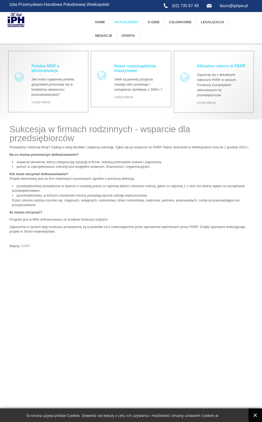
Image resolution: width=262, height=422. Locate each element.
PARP (25, 246)
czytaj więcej (40, 102)
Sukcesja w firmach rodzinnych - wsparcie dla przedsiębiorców (99, 133)
